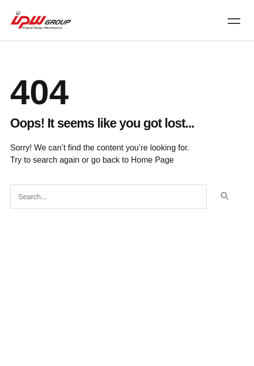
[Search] (224, 197)
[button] (234, 20)
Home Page (152, 160)
